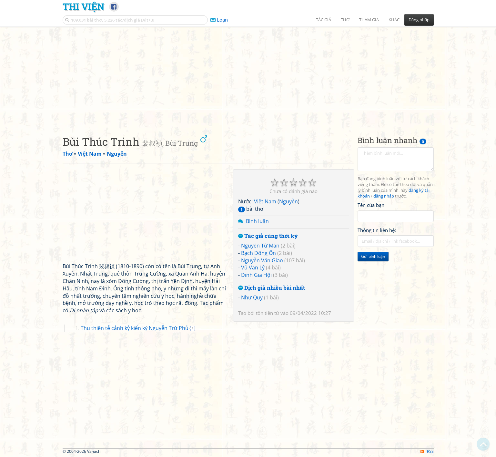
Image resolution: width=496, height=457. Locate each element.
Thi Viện (83, 6)
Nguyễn (288, 201)
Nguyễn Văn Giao (262, 260)
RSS (427, 451)
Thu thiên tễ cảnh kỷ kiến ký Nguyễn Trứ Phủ (134, 328)
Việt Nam (265, 201)
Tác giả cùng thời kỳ (268, 236)
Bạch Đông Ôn (258, 253)
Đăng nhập (419, 20)
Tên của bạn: (372, 205)
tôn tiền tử (267, 313)
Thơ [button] (345, 20)
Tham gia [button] (369, 20)
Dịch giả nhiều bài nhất (271, 288)
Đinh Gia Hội (256, 274)
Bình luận (257, 221)
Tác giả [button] (323, 20)
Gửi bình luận (373, 256)
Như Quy (252, 297)
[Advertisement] (248, 76)
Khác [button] (394, 20)
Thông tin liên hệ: (377, 230)
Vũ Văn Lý (253, 267)
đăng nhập (383, 196)
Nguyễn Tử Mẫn (260, 245)
